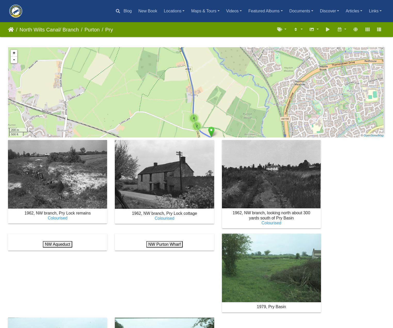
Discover (328, 11)
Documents (299, 11)
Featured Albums (264, 11)
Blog (128, 11)
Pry (109, 29)
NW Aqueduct (341, 151)
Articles (352, 11)
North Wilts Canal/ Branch (49, 29)
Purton (92, 29)
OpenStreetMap (374, 135)
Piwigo (188, 311)
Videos (232, 11)
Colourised (52, 210)
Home (11, 30)
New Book (147, 11)
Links (374, 11)
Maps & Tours (203, 11)
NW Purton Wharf (52, 237)
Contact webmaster (216, 311)
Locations (173, 11)
